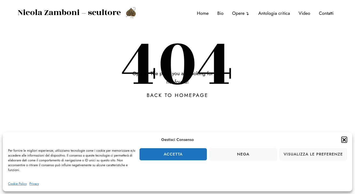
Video (304, 13)
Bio (220, 13)
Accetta (173, 154)
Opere (238, 13)
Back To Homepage (177, 95)
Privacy (34, 183)
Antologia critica (274, 13)
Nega (243, 154)
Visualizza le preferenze (313, 154)
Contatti (326, 13)
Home (202, 13)
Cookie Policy (17, 183)
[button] (344, 139)
